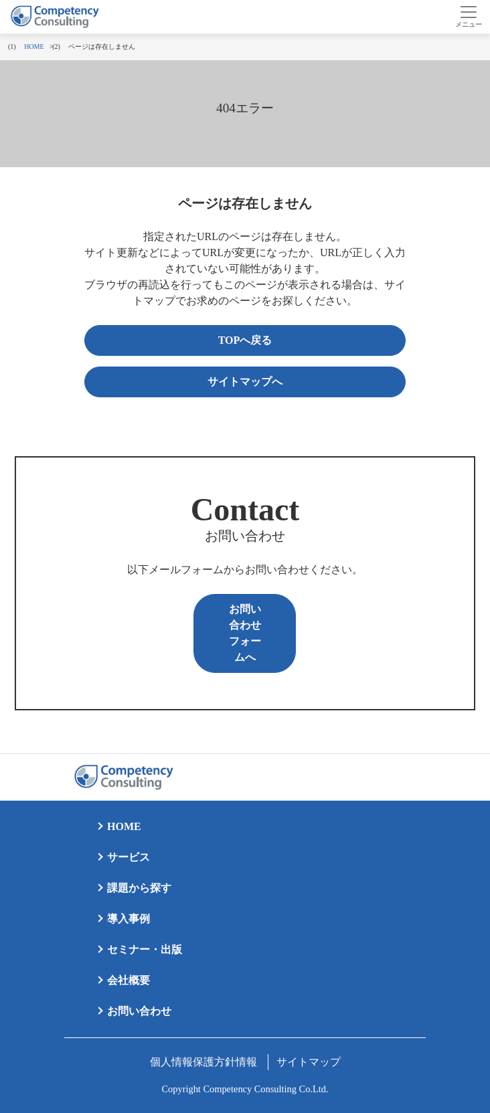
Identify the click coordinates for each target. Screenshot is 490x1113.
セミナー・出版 (144, 949)
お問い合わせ (139, 1011)
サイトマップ (308, 1062)
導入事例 (128, 918)
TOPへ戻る (245, 340)
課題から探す (139, 888)
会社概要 (128, 980)
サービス (128, 857)
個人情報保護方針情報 (203, 1062)
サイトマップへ (245, 381)
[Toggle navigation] (468, 16)
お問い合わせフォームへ (245, 633)
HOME (124, 826)
